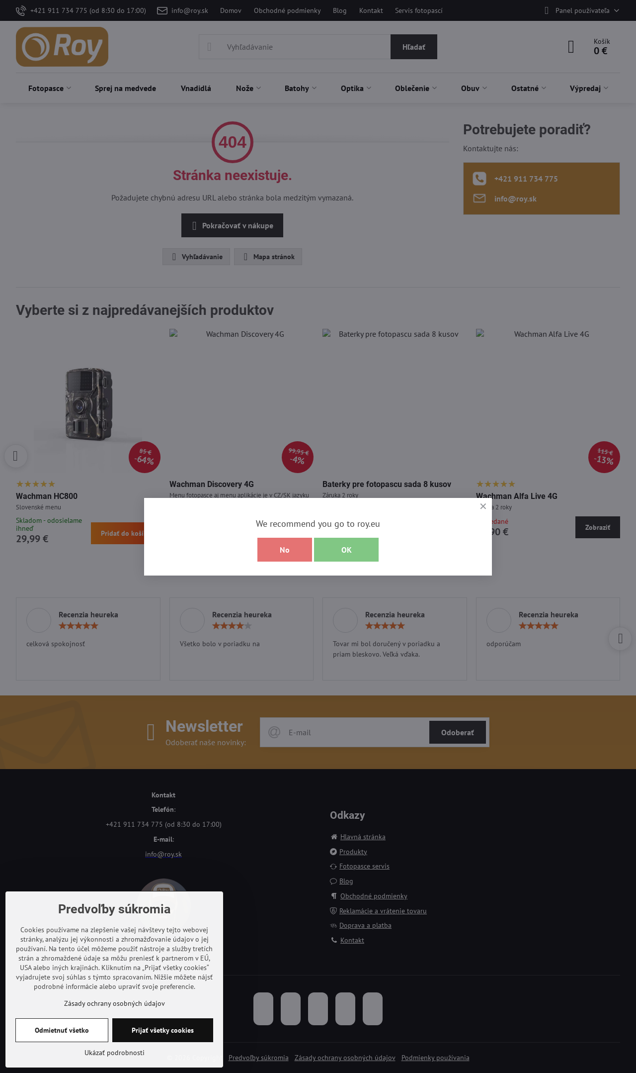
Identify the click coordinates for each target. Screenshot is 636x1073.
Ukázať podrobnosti (114, 1052)
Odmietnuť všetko (62, 1030)
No (285, 550)
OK (346, 550)
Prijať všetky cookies (163, 1030)
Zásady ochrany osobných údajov (114, 1003)
